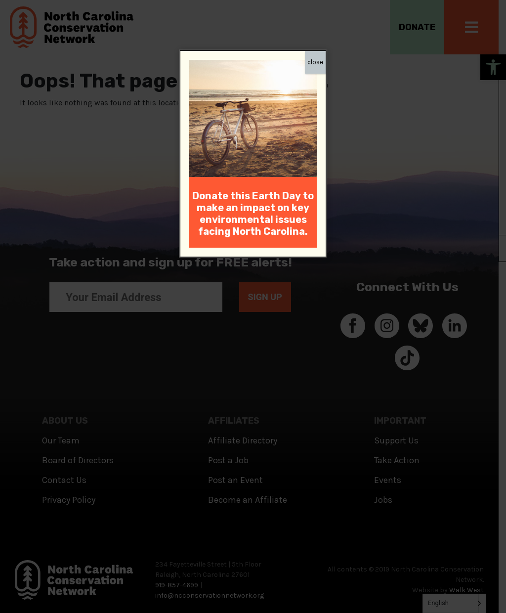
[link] (253, 117)
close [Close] (315, 62)
